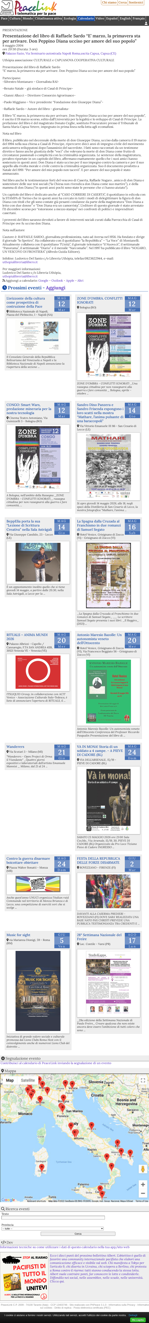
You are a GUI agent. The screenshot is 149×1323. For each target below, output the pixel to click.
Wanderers (15, 746)
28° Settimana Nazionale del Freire (99, 937)
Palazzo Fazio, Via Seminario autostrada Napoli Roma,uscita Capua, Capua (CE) (60, 53)
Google (43, 280)
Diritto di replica (62, 1307)
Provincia (7, 1225)
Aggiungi (55, 288)
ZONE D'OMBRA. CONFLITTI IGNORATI (100, 300)
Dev (10, 1242)
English (125, 18)
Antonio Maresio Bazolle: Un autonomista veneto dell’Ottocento (99, 639)
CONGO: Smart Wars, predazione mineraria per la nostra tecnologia (29, 409)
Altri (80, 280)
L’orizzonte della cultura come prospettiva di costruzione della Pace (26, 302)
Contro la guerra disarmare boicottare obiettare (28, 860)
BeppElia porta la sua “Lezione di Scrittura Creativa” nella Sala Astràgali (29, 525)
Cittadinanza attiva (48, 18)
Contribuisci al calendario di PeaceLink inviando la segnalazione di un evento (56, 1063)
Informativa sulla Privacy (121, 1304)
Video (100, 18)
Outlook (57, 280)
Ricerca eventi (17, 1209)
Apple (70, 280)
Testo (5, 1214)
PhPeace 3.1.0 (98, 1304)
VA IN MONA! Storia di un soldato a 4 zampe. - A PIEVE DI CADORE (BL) (100, 750)
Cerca (122, 2)
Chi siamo (109, 2)
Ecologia (70, 18)
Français (139, 18)
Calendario (86, 18)
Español (112, 18)
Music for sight (18, 935)
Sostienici (136, 2)
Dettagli (133, 1315)
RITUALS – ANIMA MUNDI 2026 (27, 637)
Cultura (15, 18)
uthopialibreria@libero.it (20, 262)
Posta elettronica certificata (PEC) (92, 1307)
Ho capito (138, 1319)
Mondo (28, 18)
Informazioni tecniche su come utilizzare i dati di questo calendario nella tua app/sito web (64, 1247)
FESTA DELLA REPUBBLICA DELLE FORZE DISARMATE (98, 860)
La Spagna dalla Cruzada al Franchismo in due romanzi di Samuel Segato (99, 525)
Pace (4, 18)
